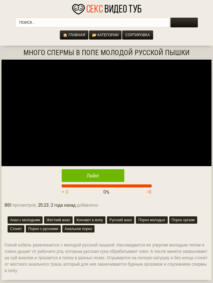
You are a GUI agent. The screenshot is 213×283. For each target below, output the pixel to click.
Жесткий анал (58, 219)
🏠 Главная (74, 34)
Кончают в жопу (90, 219)
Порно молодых (151, 219)
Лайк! (93, 175)
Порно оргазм (183, 219)
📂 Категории (105, 34)
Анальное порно (78, 228)
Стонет (16, 228)
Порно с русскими (43, 228)
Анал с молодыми (25, 219)
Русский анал (120, 219)
